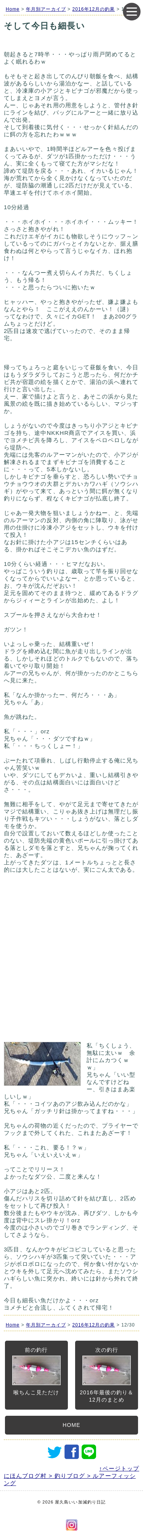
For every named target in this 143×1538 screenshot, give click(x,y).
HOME (71, 1425)
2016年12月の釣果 (93, 9)
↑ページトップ (119, 1468)
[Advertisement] (71, 961)
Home (12, 9)
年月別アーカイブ (46, 9)
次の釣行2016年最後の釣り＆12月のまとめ (106, 1375)
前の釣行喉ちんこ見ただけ (36, 1371)
